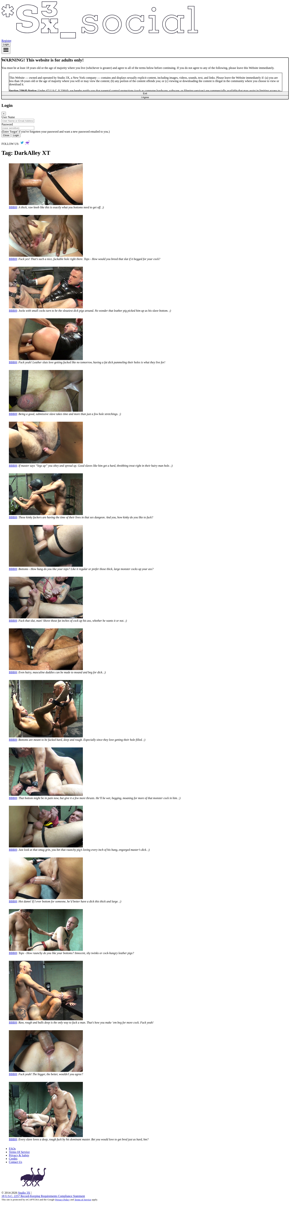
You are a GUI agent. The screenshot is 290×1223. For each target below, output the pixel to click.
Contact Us (15, 1162)
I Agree (145, 97)
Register (6, 40)
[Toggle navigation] (5, 50)
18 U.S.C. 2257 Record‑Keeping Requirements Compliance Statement (43, 1196)
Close (6, 135)
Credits (13, 1158)
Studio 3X (24, 1192)
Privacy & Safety (19, 1155)
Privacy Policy (62, 1199)
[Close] (3, 114)
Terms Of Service (19, 1152)
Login (6, 44)
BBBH (13, 207)
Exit (145, 93)
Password (7, 124)
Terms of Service (82, 1199)
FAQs (12, 1148)
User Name (8, 117)
